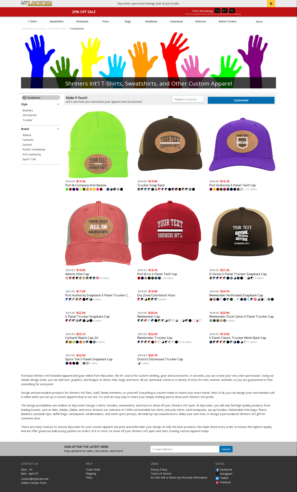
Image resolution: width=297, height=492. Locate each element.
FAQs (89, 477)
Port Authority (32, 154)
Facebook (223, 469)
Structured (29, 115)
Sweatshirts (56, 21)
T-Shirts (32, 21)
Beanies (28, 110)
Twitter (222, 478)
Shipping (91, 473)
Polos (105, 21)
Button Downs (228, 21)
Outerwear (176, 21)
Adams (27, 135)
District (27, 144)
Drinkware (82, 21)
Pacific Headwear (34, 149)
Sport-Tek (29, 159)
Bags (128, 21)
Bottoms (200, 21)
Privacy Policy (159, 469)
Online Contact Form (34, 483)
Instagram (223, 473)
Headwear (151, 21)
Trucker (28, 120)
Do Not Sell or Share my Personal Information (179, 477)
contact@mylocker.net (34, 479)
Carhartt (28, 139)
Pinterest (223, 482)
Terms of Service (161, 473)
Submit (226, 449)
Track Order (93, 469)
